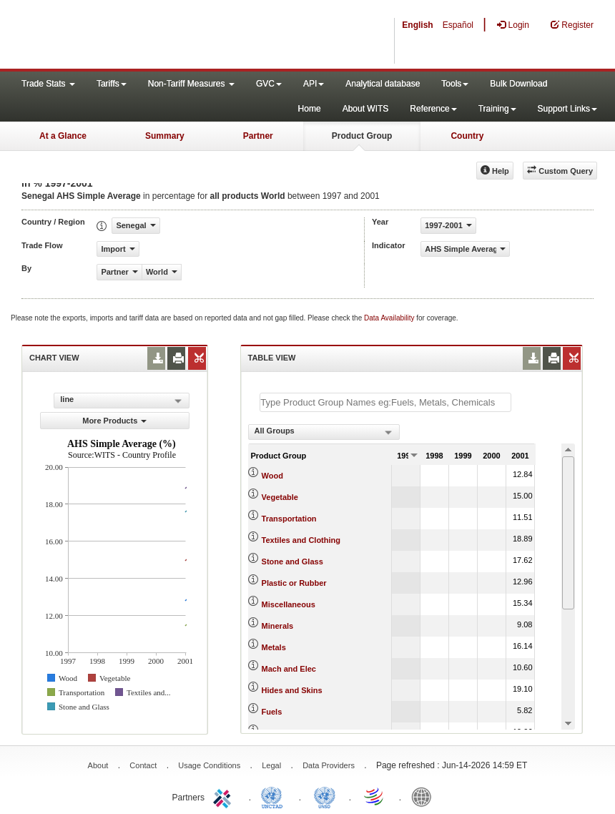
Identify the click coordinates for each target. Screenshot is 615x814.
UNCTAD (274, 796)
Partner (258, 136)
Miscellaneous (288, 604)
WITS (143, 36)
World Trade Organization (374, 796)
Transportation (289, 518)
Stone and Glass (292, 561)
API (313, 84)
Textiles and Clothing (301, 540)
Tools (454, 84)
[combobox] (324, 432)
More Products (114, 420)
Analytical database (382, 84)
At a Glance (63, 136)
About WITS (366, 109)
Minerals (278, 626)
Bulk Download (518, 84)
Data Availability (390, 318)
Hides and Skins (292, 690)
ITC (224, 796)
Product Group (362, 136)
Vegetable (280, 497)
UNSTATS (324, 796)
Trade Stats (48, 84)
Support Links (567, 109)
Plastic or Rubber (294, 583)
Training (497, 109)
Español (458, 25)
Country (467, 136)
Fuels (272, 711)
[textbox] (385, 402)
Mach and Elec (289, 669)
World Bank (424, 796)
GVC (269, 84)
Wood (272, 475)
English (417, 25)
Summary (164, 136)
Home (309, 109)
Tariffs (112, 84)
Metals (274, 647)
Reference (433, 109)
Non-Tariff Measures (191, 84)
